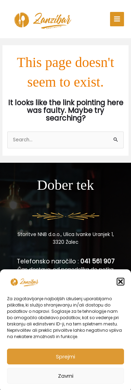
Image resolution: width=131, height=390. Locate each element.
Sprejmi (65, 361)
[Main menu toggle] (117, 19)
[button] (120, 286)
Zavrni (65, 380)
